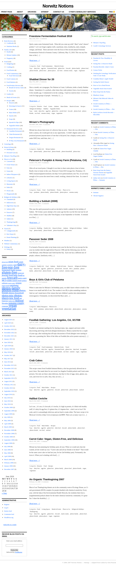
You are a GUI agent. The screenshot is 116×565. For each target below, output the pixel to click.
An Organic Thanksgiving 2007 (46, 479)
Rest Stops (10, 234)
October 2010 (8, 388)
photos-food (84, 68)
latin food (76, 349)
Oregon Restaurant (15, 137)
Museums (10, 184)
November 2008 (9, 433)
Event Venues (11, 165)
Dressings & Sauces (15, 106)
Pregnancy (10, 58)
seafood (61, 271)
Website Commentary (11, 244)
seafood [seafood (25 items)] (19, 300)
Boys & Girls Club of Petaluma (46, 279)
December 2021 (9, 336)
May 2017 (7, 358)
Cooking (9, 67)
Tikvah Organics (98, 196)
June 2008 (7, 450)
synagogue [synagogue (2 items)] (5, 306)
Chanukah (10, 199)
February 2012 (8, 384)
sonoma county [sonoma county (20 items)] (16, 303)
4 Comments (45, 163)
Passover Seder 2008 (41, 239)
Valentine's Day (11, 225)
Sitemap (44, 12)
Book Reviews (8, 41)
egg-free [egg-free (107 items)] (13, 267)
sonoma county (68, 70)
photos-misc (42, 70)
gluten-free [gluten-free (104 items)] (9, 272)
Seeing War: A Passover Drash (102, 64)
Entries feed (8, 511)
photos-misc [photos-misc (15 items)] (8, 295)
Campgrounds (11, 231)
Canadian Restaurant (15, 131)
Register (6, 504)
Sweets (11, 91)
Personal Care (11, 153)
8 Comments (42, 241)
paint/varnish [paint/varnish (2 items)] (6, 285)
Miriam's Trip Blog (10, 156)
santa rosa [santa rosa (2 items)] (12, 301)
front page (6, 12)
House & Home (9, 147)
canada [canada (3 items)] (21, 262)
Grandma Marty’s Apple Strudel (103, 79)
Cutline (102, 562)
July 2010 (7, 398)
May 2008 (7, 453)
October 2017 (8, 355)
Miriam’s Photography (41, 122)
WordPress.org (8, 517)
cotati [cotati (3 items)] (15, 265)
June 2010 (7, 401)
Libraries (9, 178)
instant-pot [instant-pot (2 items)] (20, 273)
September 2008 (9, 440)
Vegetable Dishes (14, 125)
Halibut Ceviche (38, 398)
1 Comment (44, 441)
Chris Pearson (111, 562)
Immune (95, 192)
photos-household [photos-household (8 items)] (16, 293)
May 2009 (7, 420)
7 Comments (42, 322)
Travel (6, 228)
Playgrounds (10, 194)
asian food (37, 349)
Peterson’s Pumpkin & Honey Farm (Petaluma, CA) (58, 160)
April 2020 (7, 345)
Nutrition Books (12, 46)
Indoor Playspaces (12, 174)
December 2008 (9, 430)
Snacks (11, 116)
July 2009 (7, 417)
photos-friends (34, 70)
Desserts (11, 103)
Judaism (9, 209)
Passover (9, 212)
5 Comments (43, 38)
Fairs (8, 168)
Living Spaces (11, 181)
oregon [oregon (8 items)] (18, 283)
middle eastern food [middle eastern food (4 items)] (14, 280)
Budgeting (10, 64)
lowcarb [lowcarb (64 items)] (12, 277)
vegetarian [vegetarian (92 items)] (9, 308)
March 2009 (8, 427)
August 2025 (8, 319)
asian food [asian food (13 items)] (13, 261)
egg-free (43, 68)
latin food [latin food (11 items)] (17, 275)
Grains (11, 109)
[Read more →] (34, 60)
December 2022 (9, 329)
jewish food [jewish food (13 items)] (7, 275)
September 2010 (9, 391)
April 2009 (7, 424)
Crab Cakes (35, 360)
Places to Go (8, 159)
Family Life (8, 50)
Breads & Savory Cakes (16, 88)
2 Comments (43, 82)
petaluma (36, 192)
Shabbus (9, 215)
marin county (65, 514)
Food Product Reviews (14, 85)
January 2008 (8, 466)
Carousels (10, 161)
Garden (9, 94)
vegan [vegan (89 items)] (13, 305)
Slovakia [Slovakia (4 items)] (5, 303)
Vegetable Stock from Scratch (102, 88)
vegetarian (82, 70)
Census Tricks (97, 70)
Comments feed (9, 514)
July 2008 (7, 446)
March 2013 (8, 371)
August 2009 (8, 414)
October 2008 (8, 437)
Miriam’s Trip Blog (99, 43)
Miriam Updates (12, 55)
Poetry (9, 249)
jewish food (63, 111)
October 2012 (8, 375)
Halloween (10, 202)
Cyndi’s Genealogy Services (82, 12)
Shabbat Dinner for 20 (41, 79)
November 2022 (9, 332)
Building (9, 149)
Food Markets (11, 82)
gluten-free (61, 68)
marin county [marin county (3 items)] (22, 278)
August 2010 (8, 394)
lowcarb (68, 68)
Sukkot (9, 219)
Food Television (14, 76)
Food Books (10, 70)
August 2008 (8, 443)
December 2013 (9, 365)
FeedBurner (18, 552)
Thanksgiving (11, 222)
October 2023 (8, 326)
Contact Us (58, 12)
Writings (7, 247)
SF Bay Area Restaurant (16, 141)
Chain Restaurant (14, 134)
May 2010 (7, 404)
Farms (9, 171)
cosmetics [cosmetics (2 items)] (10, 265)
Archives (32, 12)
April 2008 (7, 456)
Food (5, 61)
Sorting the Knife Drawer (101, 82)
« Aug (4, 493)
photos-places (52, 70)
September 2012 (9, 378)
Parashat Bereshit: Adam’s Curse (103, 67)
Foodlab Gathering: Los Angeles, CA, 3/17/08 (54, 320)
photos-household (67, 151)
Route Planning (11, 237)
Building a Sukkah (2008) (43, 201)
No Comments (43, 282)
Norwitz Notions (58, 6)
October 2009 (8, 407)
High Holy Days (12, 206)
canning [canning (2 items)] (4, 265)
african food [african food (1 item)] (5, 262)
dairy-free (37, 68)
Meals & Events (12, 97)
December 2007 (9, 469)
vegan (75, 70)
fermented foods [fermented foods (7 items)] (8, 270)
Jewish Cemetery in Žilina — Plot (103, 109)
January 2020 (8, 349)
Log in (6, 508)
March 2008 (8, 459)
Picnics (9, 191)
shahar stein (97, 178)
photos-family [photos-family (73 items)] (11, 288)
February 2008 (8, 463)
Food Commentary (12, 73)
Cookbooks (10, 43)
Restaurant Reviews (13, 129)
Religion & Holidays (10, 197)
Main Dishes (13, 112)
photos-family (76, 68)
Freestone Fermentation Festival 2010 (50, 36)
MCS (70, 268)
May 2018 (7, 352)
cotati (35, 111)
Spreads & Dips (14, 122)
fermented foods (52, 68)
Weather (6, 240)
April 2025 (7, 323)
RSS (111, 12)
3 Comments (44, 363)
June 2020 (7, 342)
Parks (8, 187)
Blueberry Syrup (98, 95)
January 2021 (8, 339)
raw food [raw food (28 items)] (14, 297)
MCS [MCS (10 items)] (4, 280)
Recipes (9, 101)
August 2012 (8, 381)
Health (9, 52)
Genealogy (7, 144)
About (20, 12)
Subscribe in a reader (9, 525)
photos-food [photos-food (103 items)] (10, 290)
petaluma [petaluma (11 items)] (14, 285)
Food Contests (11, 79)
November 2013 (9, 368)
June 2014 (7, 362)
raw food (59, 70)
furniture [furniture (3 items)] (18, 270)
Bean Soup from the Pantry (101, 92)
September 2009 (9, 411)
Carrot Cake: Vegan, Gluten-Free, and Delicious (56, 439)
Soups (11, 119)
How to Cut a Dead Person (101, 85)
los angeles (83, 349)
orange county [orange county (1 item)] (11, 283)
